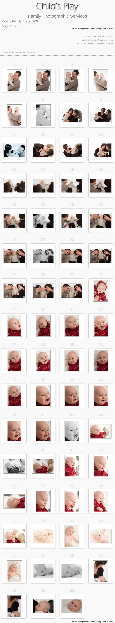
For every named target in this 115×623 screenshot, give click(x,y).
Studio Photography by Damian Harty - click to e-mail (92, 28)
